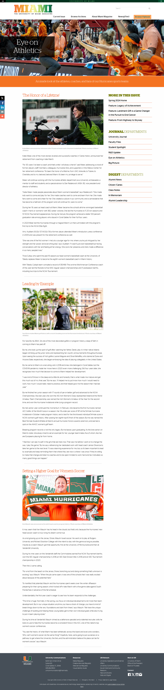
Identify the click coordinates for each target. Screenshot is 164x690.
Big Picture (114, 163)
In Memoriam (115, 195)
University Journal (118, 137)
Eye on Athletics (116, 158)
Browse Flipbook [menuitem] (142, 17)
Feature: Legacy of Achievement (125, 106)
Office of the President (135, 663)
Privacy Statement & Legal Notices (108, 680)
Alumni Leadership (118, 200)
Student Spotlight (117, 147)
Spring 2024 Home (118, 100)
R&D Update (114, 152)
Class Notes (114, 190)
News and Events (106, 673)
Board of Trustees (133, 666)
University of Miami (134, 661)
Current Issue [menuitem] (59, 17)
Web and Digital (105, 675)
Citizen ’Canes (115, 185)
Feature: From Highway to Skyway (125, 120)
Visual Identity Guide (80, 668)
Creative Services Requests (82, 663)
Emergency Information (88, 680)
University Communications (109, 666)
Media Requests (78, 661)
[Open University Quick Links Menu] (161, 1)
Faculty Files (115, 142)
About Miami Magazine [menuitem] (102, 17)
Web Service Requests (80, 666)
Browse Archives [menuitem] (78, 17)
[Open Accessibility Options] (3, 1)
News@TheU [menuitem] (123, 17)
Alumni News (115, 180)
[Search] (149, 8)
